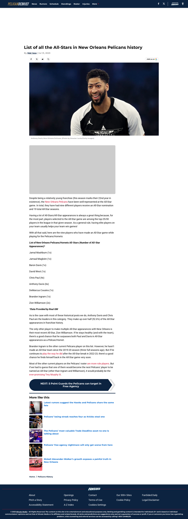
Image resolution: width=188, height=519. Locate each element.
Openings (69, 495)
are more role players (98, 363)
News (34, 4)
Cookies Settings (97, 504)
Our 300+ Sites (124, 495)
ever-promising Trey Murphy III (45, 374)
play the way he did (52, 353)
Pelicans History (45, 477)
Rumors (43, 4)
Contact (93, 495)
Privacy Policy (71, 500)
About (32, 495)
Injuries (86, 4)
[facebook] (158, 4)
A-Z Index (69, 504)
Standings (66, 4)
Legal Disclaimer (150, 500)
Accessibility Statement (41, 504)
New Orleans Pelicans (56, 201)
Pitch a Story (35, 500)
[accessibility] (182, 3)
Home (32, 477)
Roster (77, 4)
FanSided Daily (149, 495)
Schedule (54, 4)
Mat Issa (32, 53)
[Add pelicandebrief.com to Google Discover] (152, 59)
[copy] (48, 59)
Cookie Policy (123, 500)
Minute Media (21, 512)
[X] (164, 4)
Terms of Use (95, 500)
